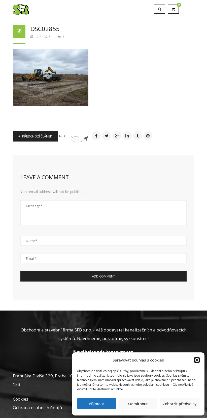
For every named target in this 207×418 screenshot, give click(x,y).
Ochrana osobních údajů (37, 407)
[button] (196, 360)
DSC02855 (44, 28)
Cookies (20, 399)
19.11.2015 (40, 37)
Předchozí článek (35, 136)
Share (60, 135)
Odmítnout (138, 403)
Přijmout (96, 403)
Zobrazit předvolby (180, 403)
